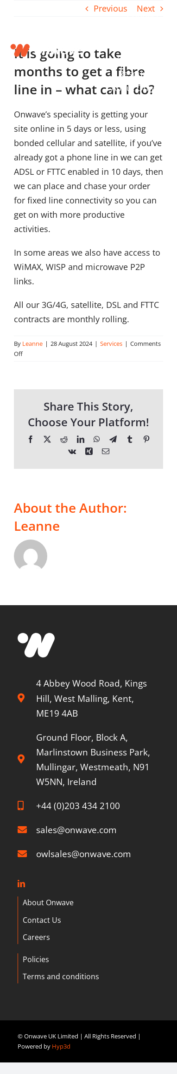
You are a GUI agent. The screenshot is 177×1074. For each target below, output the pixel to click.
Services (111, 343)
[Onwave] (47, 41)
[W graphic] (36, 637)
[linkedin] (21, 883)
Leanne (32, 343)
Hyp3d (61, 1046)
